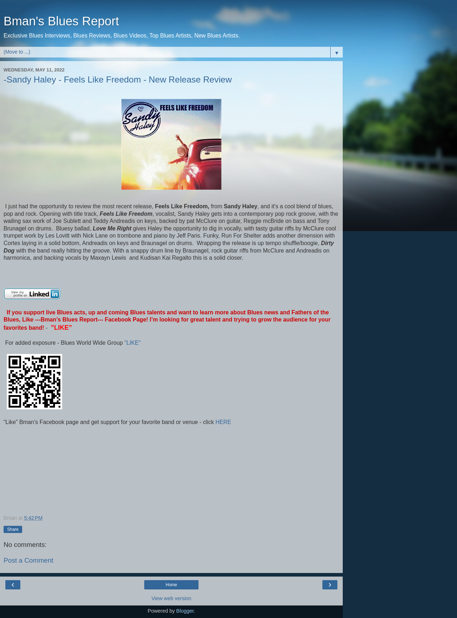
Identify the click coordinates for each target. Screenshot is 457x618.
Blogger (185, 611)
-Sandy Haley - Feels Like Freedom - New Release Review (118, 79)
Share (13, 529)
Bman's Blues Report (61, 21)
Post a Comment (28, 560)
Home (171, 584)
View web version (171, 598)
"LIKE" (133, 343)
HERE (222, 422)
